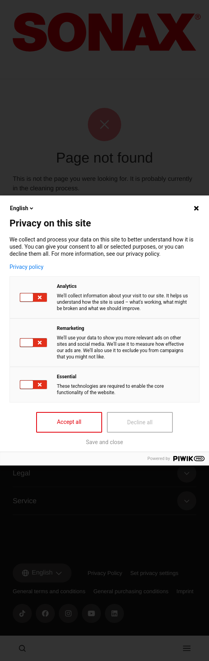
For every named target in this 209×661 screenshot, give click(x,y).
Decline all (140, 422)
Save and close (104, 442)
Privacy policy (26, 267)
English (22, 208)
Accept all (69, 422)
